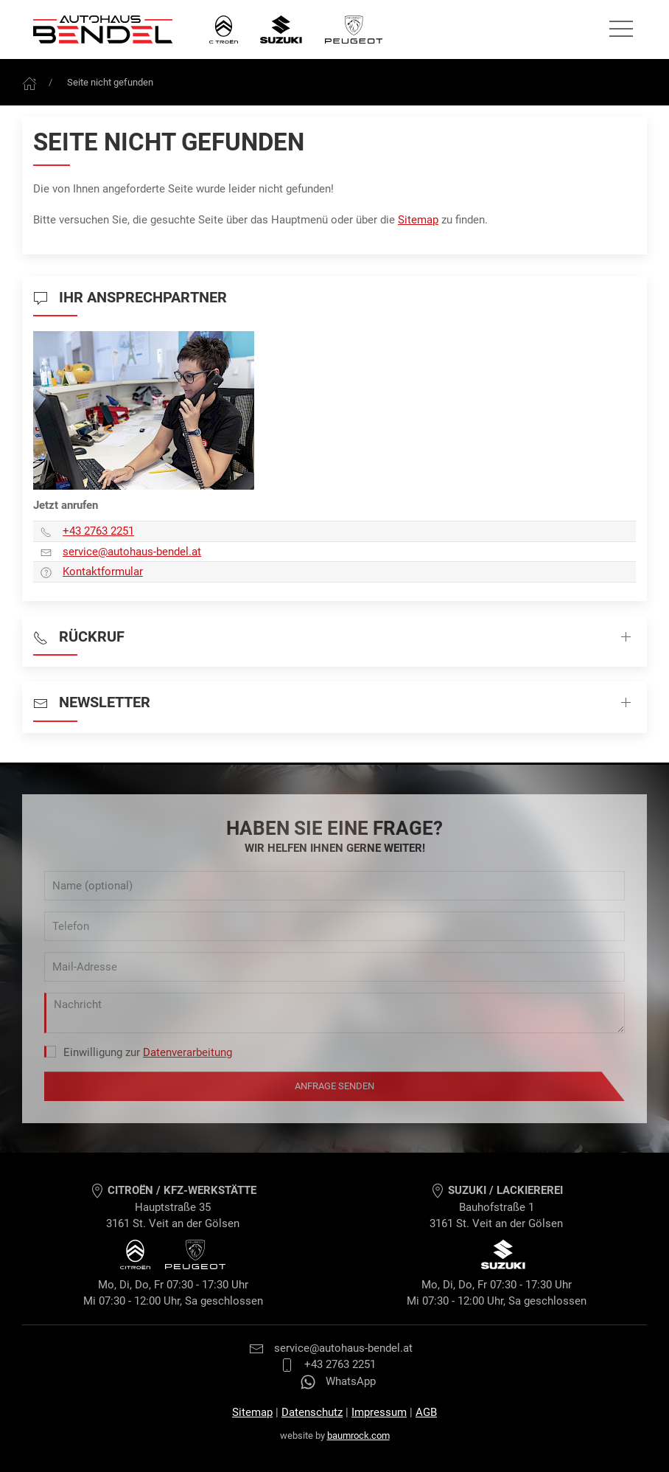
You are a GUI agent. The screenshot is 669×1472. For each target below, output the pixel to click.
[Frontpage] (29, 82)
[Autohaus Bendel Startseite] (102, 29)
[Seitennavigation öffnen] (621, 29)
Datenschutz (312, 1412)
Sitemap (418, 219)
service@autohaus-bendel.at (331, 1348)
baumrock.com (358, 1435)
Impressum (379, 1412)
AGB (426, 1412)
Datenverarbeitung (187, 1052)
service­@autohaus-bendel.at (132, 551)
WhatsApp (338, 1381)
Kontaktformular (103, 571)
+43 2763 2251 (98, 531)
